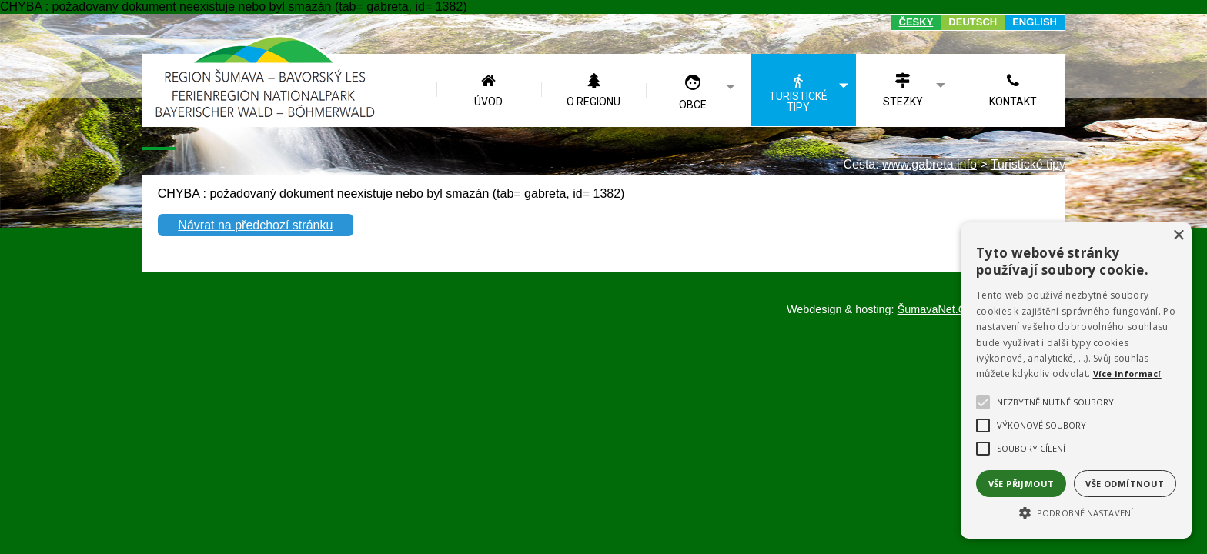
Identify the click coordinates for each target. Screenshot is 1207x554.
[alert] (1076, 380)
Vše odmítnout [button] (1124, 483)
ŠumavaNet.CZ (935, 309)
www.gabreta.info (929, 164)
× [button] (1178, 236)
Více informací (1127, 373)
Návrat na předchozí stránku (255, 225)
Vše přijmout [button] (1021, 483)
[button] (1076, 512)
